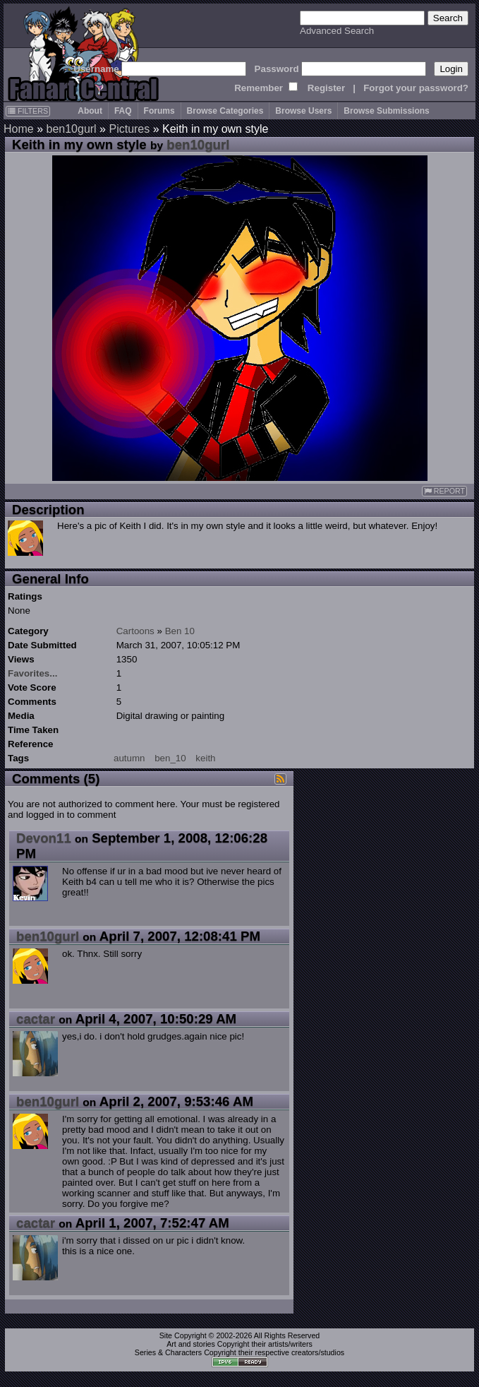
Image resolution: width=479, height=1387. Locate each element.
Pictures (129, 129)
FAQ (123, 111)
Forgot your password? (415, 88)
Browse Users (303, 111)
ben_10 (170, 758)
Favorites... (32, 673)
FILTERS (28, 111)
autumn (129, 758)
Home (19, 129)
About (90, 111)
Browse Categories (225, 111)
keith (205, 758)
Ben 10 (180, 631)
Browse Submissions (386, 111)
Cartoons (135, 631)
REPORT (444, 491)
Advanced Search (337, 30)
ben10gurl (71, 129)
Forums (159, 111)
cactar (35, 1018)
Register (326, 88)
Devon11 (43, 838)
